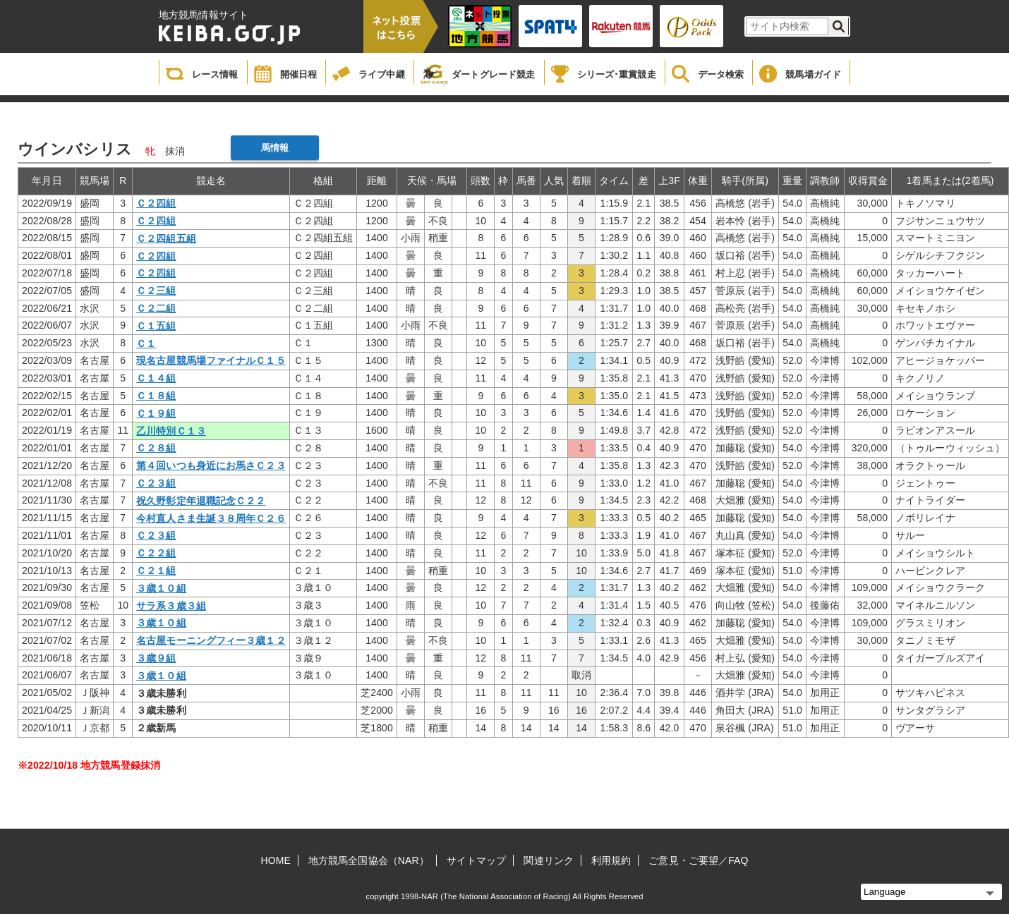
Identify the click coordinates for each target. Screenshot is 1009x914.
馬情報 (275, 147)
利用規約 (611, 860)
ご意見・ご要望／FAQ (698, 860)
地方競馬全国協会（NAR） (368, 860)
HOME (276, 860)
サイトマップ (477, 860)
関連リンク (549, 860)
